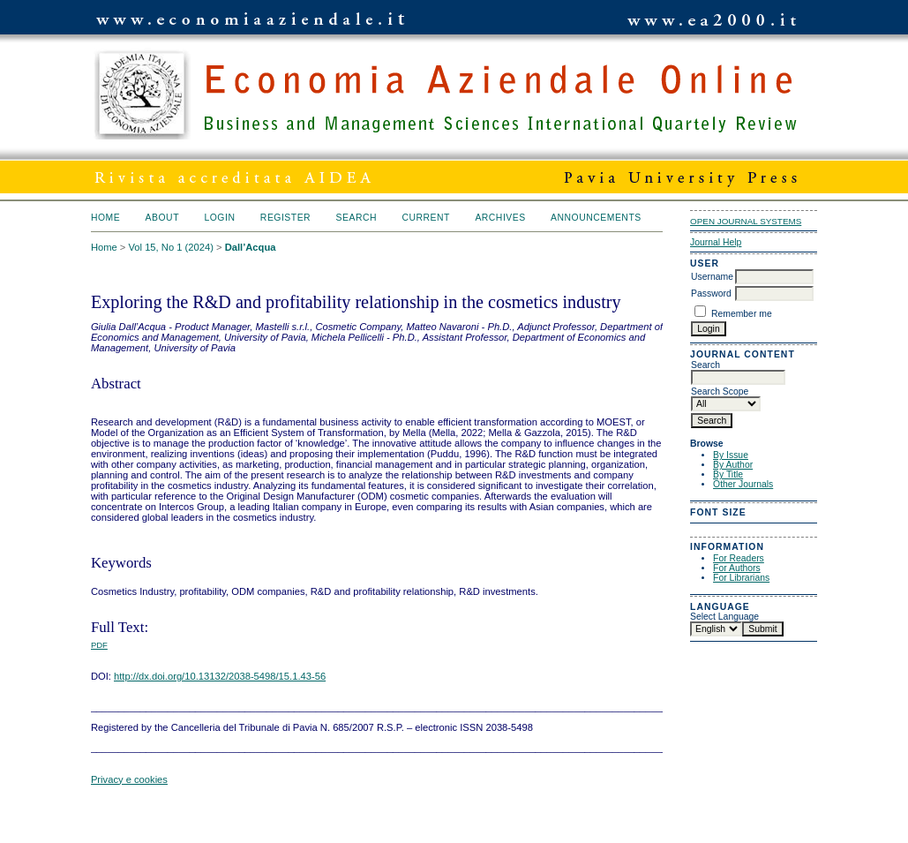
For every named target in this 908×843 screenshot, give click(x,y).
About (162, 217)
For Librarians (741, 578)
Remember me (741, 314)
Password (711, 293)
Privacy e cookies (129, 779)
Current (425, 217)
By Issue (730, 455)
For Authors (737, 568)
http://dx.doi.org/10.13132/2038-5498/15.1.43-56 (220, 676)
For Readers (738, 558)
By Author (733, 465)
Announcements (596, 217)
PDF (99, 645)
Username (712, 277)
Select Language (724, 616)
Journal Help (715, 242)
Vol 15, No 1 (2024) (170, 247)
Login (219, 217)
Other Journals (743, 484)
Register (285, 217)
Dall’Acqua (250, 247)
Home (105, 217)
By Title (728, 474)
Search (356, 217)
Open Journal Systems (745, 221)
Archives (500, 217)
